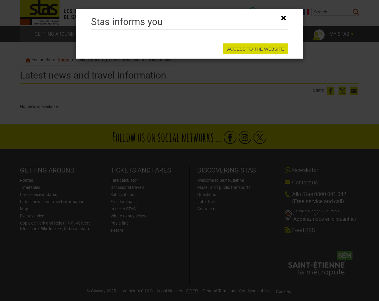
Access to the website (255, 48)
